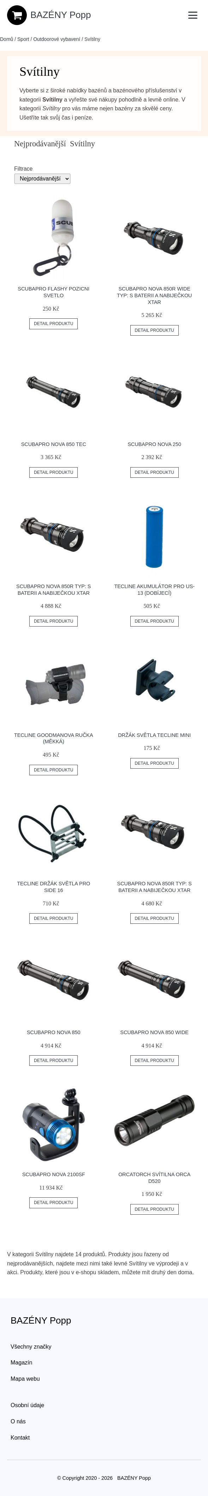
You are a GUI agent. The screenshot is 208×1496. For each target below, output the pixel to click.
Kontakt (20, 1438)
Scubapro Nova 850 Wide (154, 1032)
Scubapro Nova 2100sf (53, 1174)
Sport (23, 39)
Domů (6, 39)
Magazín (21, 1363)
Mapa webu (25, 1379)
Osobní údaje (27, 1405)
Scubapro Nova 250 (154, 444)
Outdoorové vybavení (56, 39)
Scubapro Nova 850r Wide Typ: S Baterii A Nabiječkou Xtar (154, 295)
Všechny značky (31, 1347)
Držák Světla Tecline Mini (154, 735)
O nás (18, 1421)
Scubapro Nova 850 (54, 1032)
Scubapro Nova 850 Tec (53, 444)
